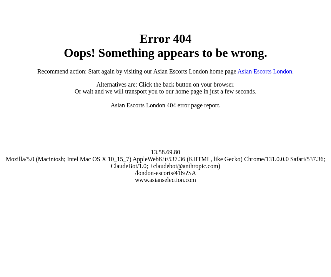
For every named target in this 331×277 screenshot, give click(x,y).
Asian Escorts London (265, 71)
